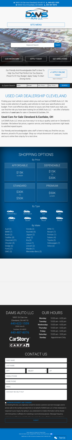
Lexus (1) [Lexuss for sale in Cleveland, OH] (30, 243)
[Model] (32, 85)
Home (28, 432)
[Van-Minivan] (59, 212)
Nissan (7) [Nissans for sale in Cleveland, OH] (51, 232)
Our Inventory (12, 59)
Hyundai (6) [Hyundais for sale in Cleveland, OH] (31, 232)
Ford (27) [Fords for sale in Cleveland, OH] (9, 249)
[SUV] (43, 212)
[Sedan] (27, 219)
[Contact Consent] (5, 402)
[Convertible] (11, 212)
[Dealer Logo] (36, 14)
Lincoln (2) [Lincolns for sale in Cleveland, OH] (30, 246)
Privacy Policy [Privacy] (42, 432)
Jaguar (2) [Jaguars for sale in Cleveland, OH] (30, 234)
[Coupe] (11, 219)
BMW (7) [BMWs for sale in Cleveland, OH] (8, 232)
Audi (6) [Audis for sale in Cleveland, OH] (8, 229)
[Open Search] (32, 45)
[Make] (21, 85)
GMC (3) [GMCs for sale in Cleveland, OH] (8, 251)
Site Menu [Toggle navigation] (36, 24)
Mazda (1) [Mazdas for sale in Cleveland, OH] (30, 249)
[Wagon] (59, 219)
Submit (36, 420)
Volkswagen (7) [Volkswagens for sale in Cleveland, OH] (53, 243)
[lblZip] (57, 371)
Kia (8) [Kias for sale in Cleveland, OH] (29, 240)
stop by (22, 136)
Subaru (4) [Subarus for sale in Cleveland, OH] (51, 237)
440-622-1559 (53, 3)
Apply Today (36, 59)
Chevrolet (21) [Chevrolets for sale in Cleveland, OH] (11, 240)
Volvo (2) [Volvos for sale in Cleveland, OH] (51, 246)
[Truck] (43, 219)
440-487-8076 (51, 5)
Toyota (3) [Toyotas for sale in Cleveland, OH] (51, 240)
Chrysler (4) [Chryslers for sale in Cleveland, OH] (10, 243)
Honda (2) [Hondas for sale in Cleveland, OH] (30, 229)
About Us (32, 432)
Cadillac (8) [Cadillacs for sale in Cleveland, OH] (9, 237)
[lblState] (37, 371)
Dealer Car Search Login (24, 433)
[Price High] (53, 85)
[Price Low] (43, 85)
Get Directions (60, 59)
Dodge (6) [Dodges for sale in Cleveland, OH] (9, 246)
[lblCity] (15, 371)
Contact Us (36, 432)
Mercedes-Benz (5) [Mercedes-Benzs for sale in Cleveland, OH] (34, 251)
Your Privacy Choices (47, 433)
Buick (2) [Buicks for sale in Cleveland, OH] (8, 234)
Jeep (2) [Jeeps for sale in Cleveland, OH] (29, 237)
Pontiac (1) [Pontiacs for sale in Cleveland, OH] (51, 234)
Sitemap (38, 433)
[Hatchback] (27, 212)
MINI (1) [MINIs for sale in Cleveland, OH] (50, 229)
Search (57, 45)
